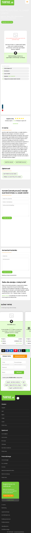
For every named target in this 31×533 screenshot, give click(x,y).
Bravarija (4, 441)
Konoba (3, 467)
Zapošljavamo (5, 526)
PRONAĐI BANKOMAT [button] (20, 356)
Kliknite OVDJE (5, 295)
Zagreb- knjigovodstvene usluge (13, 385)
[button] (27, 2)
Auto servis (4, 437)
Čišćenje (4, 444)
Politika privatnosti (6, 519)
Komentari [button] (15, 123)
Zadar (3, 421)
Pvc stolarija (4, 463)
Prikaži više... (4, 425)
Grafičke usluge (5, 529)
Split (24, 382)
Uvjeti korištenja (5, 512)
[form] (15, 373)
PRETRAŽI (19, 372)
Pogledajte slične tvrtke (7, 22)
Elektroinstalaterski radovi (8, 470)
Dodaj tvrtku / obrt (8, 495)
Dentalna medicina (6, 448)
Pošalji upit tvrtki (7, 217)
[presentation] (29, 328)
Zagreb (3, 407)
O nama (4, 504)
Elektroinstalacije (6, 474)
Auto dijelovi (5, 434)
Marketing (4, 508)
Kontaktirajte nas (6, 515)
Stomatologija (5, 460)
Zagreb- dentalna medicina (13, 382)
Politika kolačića (5, 522)
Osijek (3, 418)
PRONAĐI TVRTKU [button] (7, 356)
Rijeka (24, 385)
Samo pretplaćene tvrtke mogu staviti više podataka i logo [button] (15, 39)
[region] (15, 27)
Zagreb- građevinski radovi (15, 388)
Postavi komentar (7, 271)
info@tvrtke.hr (10, 500)
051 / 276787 (19, 343)
